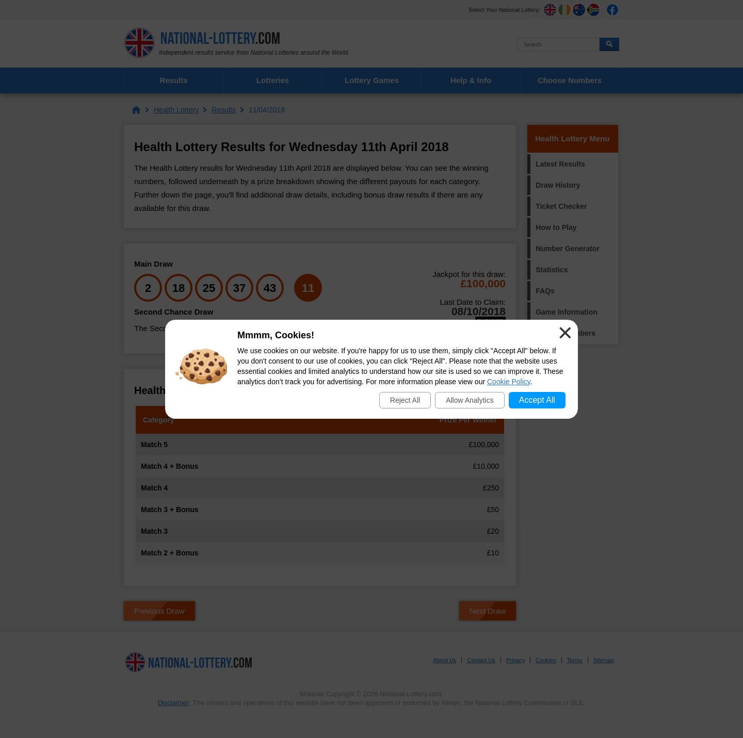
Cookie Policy (508, 382)
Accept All (537, 400)
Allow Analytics (470, 400)
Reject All (405, 400)
